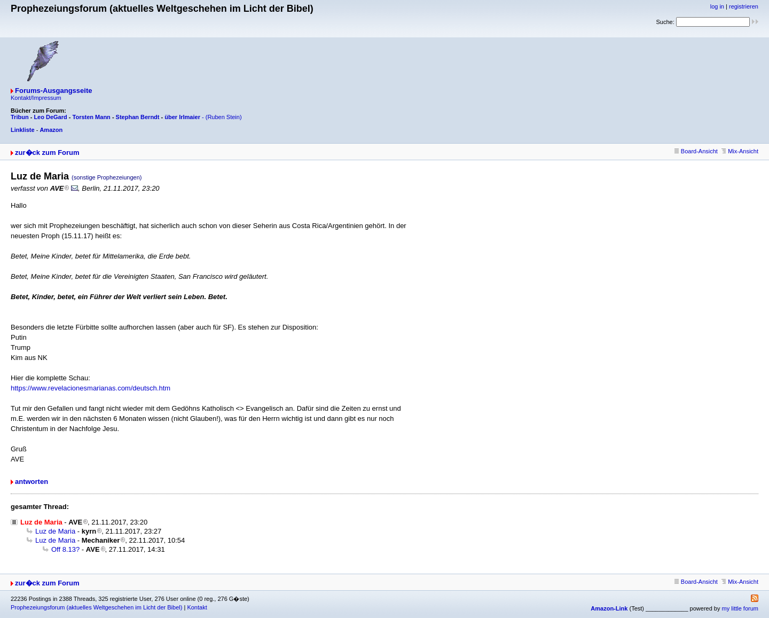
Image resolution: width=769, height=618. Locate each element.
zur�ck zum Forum (47, 152)
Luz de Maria (55, 531)
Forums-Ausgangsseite (53, 91)
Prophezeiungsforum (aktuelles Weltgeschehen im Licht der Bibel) (96, 607)
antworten (31, 482)
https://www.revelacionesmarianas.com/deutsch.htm (90, 388)
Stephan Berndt (138, 117)
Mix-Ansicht (739, 151)
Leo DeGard (50, 117)
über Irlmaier (182, 117)
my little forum (740, 608)
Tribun (20, 117)
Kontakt (197, 607)
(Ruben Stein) (224, 117)
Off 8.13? (65, 549)
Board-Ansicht (696, 151)
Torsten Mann (92, 117)
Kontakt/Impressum (36, 98)
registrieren (743, 6)
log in (717, 6)
